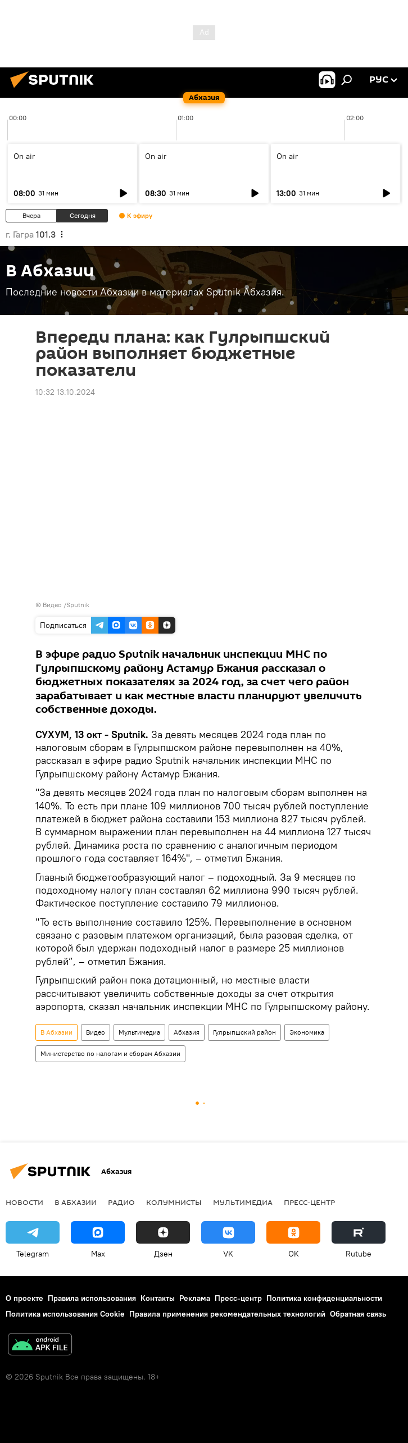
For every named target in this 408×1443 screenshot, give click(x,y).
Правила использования (92, 1298)
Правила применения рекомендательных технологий (227, 1314)
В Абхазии (56, 1032)
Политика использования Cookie (65, 1314)
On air (24, 156)
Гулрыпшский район (244, 1032)
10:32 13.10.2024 (65, 392)
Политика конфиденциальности (324, 1298)
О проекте (24, 1298)
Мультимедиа (139, 1032)
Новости (24, 1202)
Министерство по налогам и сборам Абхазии (110, 1053)
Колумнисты (174, 1202)
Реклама (194, 1298)
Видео (95, 1032)
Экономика (306, 1032)
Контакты (157, 1298)
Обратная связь (358, 1314)
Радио (121, 1202)
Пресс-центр (309, 1202)
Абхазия (187, 1032)
